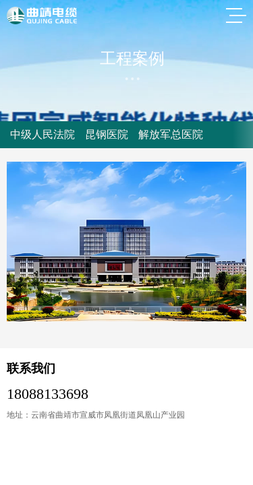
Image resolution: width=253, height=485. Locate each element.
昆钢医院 (106, 134)
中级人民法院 (42, 134)
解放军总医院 (170, 134)
